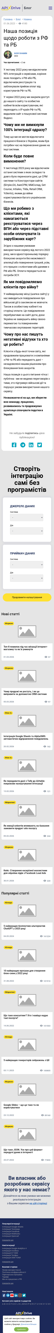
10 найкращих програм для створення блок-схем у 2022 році (24, 972)
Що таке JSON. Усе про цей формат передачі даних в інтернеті (23, 1151)
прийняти (21, 1329)
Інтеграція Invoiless (10, 1251)
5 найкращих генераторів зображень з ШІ (26, 1060)
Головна (8, 19)
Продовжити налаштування (27, 597)
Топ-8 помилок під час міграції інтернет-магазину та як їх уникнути (26, 648)
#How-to (8, 713)
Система (14, 512)
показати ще (7, 1240)
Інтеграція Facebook (10, 1231)
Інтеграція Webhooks (11, 1234)
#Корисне (9, 623)
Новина (28, 19)
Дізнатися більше (28, 1324)
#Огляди (8, 903)
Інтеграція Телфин (10, 1255)
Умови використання (11, 1270)
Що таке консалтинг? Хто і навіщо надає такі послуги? (26, 1016)
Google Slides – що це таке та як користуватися (21, 1106)
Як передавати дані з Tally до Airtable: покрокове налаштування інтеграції (24, 782)
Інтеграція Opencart (10, 1236)
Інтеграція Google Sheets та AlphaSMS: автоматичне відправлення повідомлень (26, 737)
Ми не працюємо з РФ (12, 1279)
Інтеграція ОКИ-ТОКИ (11, 1258)
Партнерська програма (12, 1274)
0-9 (49, 1304)
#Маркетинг (10, 802)
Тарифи (5, 1277)
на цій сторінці (38, 1203)
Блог (28, 8)
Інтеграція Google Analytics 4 (14, 1248)
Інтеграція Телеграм (11, 1229)
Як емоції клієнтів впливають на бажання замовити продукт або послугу (26, 827)
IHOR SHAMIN (20, 53)
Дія (11, 525)
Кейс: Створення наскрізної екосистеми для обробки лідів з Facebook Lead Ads (25, 871)
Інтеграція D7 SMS (10, 1253)
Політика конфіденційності (14, 1272)
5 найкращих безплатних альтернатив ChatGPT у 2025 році (24, 927)
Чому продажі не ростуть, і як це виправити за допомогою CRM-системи (25, 692)
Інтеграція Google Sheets (12, 1227)
